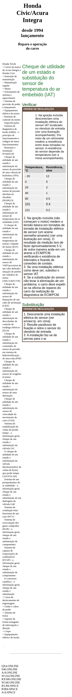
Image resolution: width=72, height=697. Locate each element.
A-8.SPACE (8, 692)
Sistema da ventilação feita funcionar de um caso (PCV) (10, 512)
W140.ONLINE (11, 682)
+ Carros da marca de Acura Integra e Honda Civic (11, 70)
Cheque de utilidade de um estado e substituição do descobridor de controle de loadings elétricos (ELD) (11, 319)
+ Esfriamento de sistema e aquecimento (11, 94)
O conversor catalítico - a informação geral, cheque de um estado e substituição (11, 586)
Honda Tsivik (9, 63)
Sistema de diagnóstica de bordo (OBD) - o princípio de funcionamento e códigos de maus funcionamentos (10, 135)
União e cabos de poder (10, 608)
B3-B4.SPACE (10, 685)
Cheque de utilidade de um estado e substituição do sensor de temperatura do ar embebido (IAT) (11, 212)
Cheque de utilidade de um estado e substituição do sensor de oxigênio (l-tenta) (11, 369)
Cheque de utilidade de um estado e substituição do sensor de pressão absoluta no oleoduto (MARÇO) (11, 189)
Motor (7, 88)
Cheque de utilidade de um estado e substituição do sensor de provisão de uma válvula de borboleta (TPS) (11, 166)
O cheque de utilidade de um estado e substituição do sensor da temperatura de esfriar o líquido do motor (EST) (10, 236)
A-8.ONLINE (9, 672)
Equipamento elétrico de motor (11, 112)
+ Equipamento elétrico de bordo (10, 636)
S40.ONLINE (9, 669)
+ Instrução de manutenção (9, 78)
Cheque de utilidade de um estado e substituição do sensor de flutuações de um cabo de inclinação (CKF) (11, 295)
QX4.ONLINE (10, 666)
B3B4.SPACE (10, 689)
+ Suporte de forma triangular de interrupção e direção (10, 623)
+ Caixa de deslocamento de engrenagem (10, 600)
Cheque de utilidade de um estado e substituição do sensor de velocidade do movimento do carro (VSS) (10, 409)
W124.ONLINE (11, 675)
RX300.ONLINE (11, 679)
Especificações (11, 122)
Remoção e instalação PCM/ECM (9, 150)
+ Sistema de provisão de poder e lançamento (11, 104)
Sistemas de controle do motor (11, 118)
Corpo (7, 631)
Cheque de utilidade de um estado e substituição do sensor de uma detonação (10, 388)
